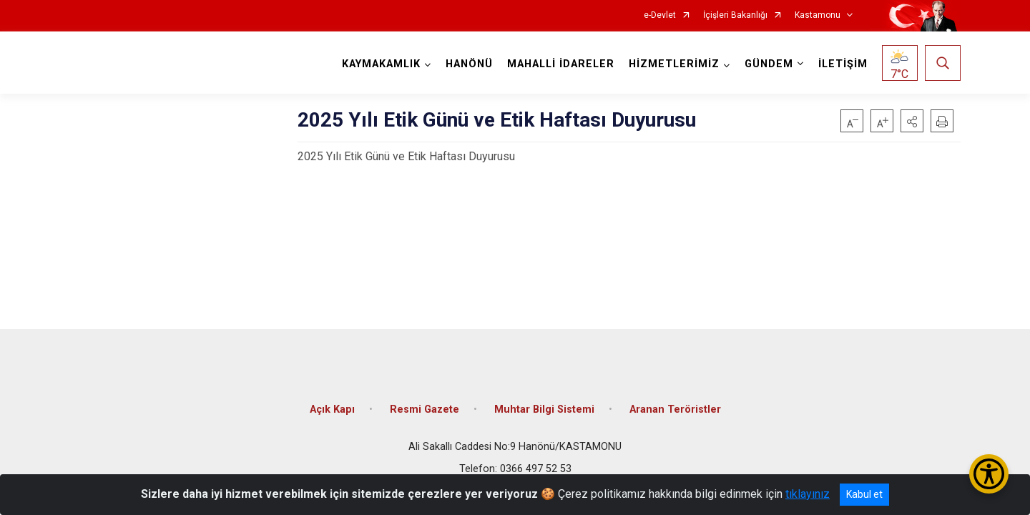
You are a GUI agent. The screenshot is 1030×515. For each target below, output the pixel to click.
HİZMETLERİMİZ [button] (674, 64)
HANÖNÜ (469, 64)
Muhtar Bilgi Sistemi (544, 409)
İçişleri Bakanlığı (735, 15)
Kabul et (864, 494)
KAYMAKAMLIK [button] (381, 64)
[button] (912, 120)
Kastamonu (817, 15)
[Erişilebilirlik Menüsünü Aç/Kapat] (989, 474)
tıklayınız (807, 494)
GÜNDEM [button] (769, 64)
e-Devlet (660, 15)
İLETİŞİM (843, 64)
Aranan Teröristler (675, 409)
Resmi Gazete (424, 409)
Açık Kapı (332, 409)
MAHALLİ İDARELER (560, 64)
